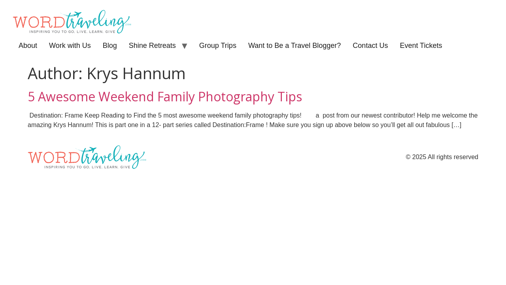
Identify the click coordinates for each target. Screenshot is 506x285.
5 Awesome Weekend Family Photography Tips (165, 96)
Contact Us (370, 45)
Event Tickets (421, 45)
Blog (110, 45)
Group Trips (217, 45)
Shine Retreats (152, 45)
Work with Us (70, 45)
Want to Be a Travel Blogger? (294, 45)
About (28, 45)
